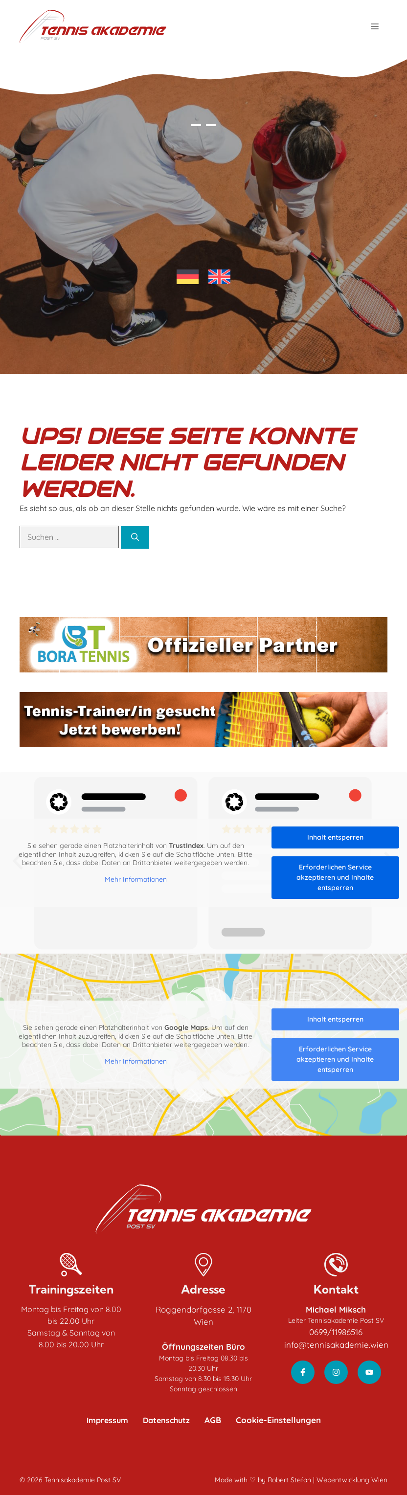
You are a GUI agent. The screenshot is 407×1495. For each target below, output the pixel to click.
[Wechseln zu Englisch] (219, 277)
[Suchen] (135, 537)
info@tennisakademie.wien (336, 1344)
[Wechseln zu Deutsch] (188, 277)
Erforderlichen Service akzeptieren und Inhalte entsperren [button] (335, 877)
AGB (212, 1420)
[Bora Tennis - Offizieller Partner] (203, 644)
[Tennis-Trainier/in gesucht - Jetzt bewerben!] (203, 719)
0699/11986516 (335, 1332)
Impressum (107, 1420)
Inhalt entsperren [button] (335, 837)
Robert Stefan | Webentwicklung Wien (327, 1479)
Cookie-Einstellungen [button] (278, 1420)
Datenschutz (166, 1420)
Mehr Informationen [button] (136, 879)
